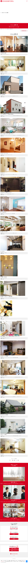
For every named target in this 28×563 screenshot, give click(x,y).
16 (18, 460)
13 (12, 460)
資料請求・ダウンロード (14, 550)
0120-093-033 (14, 528)
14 (14, 460)
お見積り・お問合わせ (14, 548)
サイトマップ (14, 558)
